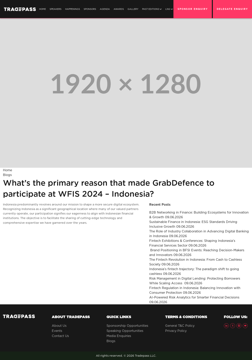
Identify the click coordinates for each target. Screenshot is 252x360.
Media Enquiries (119, 336)
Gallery (133, 9)
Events (57, 331)
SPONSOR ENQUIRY (193, 9)
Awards (119, 9)
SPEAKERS (55, 9)
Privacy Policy (176, 331)
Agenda (105, 9)
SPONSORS (90, 9)
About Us (59, 325)
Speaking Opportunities (125, 331)
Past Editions (152, 9)
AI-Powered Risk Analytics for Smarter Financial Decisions (194, 297)
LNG (169, 9)
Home (42, 9)
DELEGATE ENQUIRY (232, 9)
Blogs (7, 175)
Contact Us (60, 336)
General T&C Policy (180, 325)
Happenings (72, 9)
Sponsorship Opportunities (127, 325)
